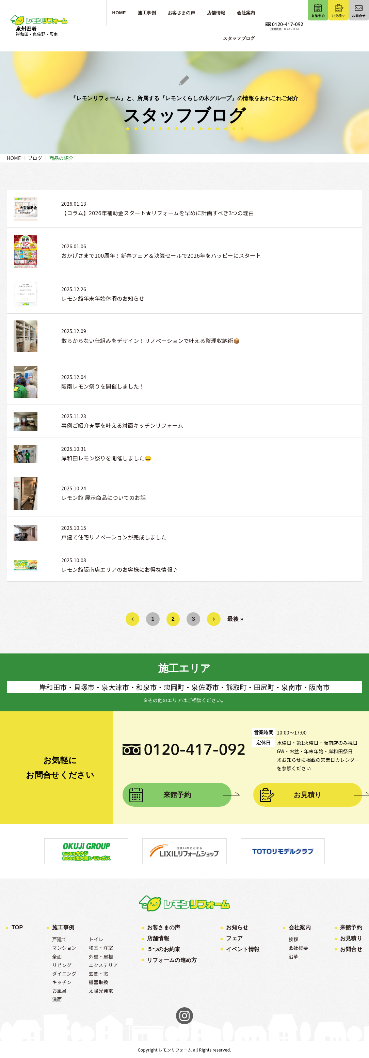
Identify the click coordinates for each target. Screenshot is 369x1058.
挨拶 (294, 939)
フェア (234, 938)
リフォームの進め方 (172, 960)
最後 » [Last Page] (235, 619)
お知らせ (237, 927)
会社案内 (300, 927)
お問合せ (351, 949)
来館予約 (177, 795)
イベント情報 (242, 949)
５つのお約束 (163, 949)
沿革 (294, 956)
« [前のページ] (132, 619)
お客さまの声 (163, 927)
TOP (17, 927)
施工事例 (63, 927)
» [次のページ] (213, 619)
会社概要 (298, 947)
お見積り (307, 795)
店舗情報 (158, 938)
